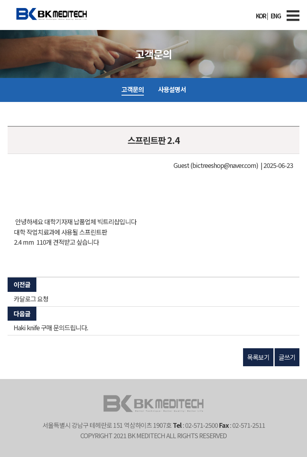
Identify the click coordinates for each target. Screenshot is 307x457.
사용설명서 (172, 89)
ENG (276, 16)
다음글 (22, 313)
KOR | (261, 16)
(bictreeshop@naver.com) (224, 165)
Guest (181, 165)
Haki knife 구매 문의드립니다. (51, 327)
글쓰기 (287, 357)
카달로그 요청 (31, 298)
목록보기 (258, 357)
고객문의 (133, 89)
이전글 (22, 284)
